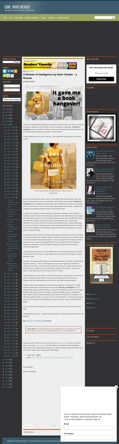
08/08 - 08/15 (11, 188)
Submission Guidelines (31, 17)
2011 (7, 387)
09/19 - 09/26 (11, 170)
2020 (7, 359)
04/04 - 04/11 (11, 316)
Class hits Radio (52, 441)
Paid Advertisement (63, 17)
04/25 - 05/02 (11, 307)
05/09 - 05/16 (11, 301)
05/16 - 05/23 (11, 298)
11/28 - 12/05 (11, 139)
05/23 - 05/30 (11, 295)
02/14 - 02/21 (11, 338)
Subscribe (101, 79)
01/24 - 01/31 (11, 347)
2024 (7, 115)
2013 (7, 381)
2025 (7, 112)
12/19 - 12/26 (11, 130)
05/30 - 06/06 (11, 292)
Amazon (93, 294)
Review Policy (19, 17)
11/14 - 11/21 (11, 145)
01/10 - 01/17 (11, 353)
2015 (7, 375)
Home (5, 17)
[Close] (116, 387)
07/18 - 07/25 (11, 197)
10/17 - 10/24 (11, 158)
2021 (7, 124)
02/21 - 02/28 (11, 335)
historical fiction (44, 357)
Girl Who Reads (17, 7)
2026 (7, 109)
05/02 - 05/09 (11, 304)
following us (62, 343)
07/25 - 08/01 (11, 194)
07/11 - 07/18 (11, 274)
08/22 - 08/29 (11, 182)
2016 (7, 372)
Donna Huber (35, 357)
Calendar (43, 17)
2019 (7, 362)
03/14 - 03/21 (11, 325)
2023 (7, 118)
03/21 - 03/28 (11, 322)
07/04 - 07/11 (11, 277)
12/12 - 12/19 (11, 133)
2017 (7, 369)
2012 (7, 384)
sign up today (40, 345)
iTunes (93, 307)
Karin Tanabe (54, 357)
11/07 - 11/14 (11, 148)
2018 (7, 366)
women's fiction (68, 357)
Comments (8, 90)
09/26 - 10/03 (11, 167)
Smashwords (95, 299)
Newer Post (28, 426)
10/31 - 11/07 (11, 151)
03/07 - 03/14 (11, 328)
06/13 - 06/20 (11, 286)
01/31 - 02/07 (11, 344)
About (11, 17)
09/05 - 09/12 (11, 176)
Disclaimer (51, 17)
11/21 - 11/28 (11, 142)
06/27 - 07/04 (11, 280)
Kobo (92, 303)
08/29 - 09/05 (11, 179)
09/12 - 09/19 (11, 173)
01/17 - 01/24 (11, 350)
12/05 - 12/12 (11, 136)
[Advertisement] (59, 39)
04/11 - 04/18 (11, 313)
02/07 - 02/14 (11, 341)
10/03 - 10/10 (11, 164)
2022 (7, 121)
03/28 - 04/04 (11, 319)
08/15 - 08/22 (11, 185)
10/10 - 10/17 (11, 161)
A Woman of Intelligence (35, 321)
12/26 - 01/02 (11, 127)
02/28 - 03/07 (11, 331)
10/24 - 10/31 (11, 155)
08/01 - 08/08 (11, 191)
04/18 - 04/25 (11, 310)
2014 (7, 378)
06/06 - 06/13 (11, 289)
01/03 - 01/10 (11, 356)
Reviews (61, 357)
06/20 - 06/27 (11, 283)
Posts (7, 86)
